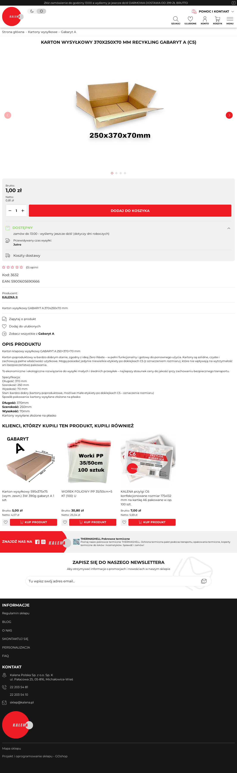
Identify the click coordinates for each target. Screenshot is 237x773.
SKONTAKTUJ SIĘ (15, 639)
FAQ (5, 656)
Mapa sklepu (11, 748)
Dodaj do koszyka (130, 211)
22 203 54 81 (19, 687)
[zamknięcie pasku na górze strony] (233, 2)
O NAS (7, 630)
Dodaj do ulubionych (25, 326)
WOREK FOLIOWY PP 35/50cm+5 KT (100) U (86, 494)
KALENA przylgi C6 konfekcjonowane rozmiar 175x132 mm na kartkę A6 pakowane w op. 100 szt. (146, 498)
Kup (28, 522)
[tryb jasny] (41, 11)
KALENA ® (10, 297)
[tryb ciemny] (32, 11)
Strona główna (13, 32)
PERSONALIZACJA (16, 647)
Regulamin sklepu (15, 613)
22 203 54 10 (19, 695)
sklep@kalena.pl (22, 702)
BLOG (6, 622)
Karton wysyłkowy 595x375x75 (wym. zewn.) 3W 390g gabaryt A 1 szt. (28, 496)
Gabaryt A (68, 32)
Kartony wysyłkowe (42, 32)
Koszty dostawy (26, 256)
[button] (9, 211)
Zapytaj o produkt (22, 319)
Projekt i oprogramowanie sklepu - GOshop (34, 756)
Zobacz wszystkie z (31, 334)
